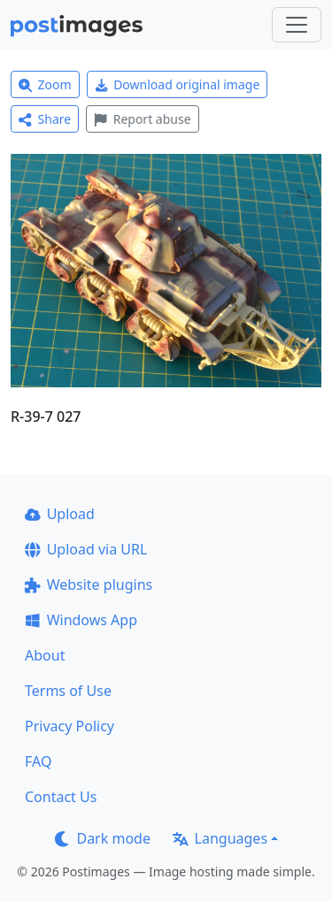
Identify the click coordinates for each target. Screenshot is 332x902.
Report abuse (142, 119)
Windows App (81, 620)
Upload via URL (86, 549)
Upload (60, 514)
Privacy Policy (69, 726)
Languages (220, 838)
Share (45, 119)
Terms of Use (68, 690)
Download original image (177, 84)
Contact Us (61, 796)
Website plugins (88, 584)
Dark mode (103, 838)
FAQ (38, 761)
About (45, 655)
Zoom (45, 84)
